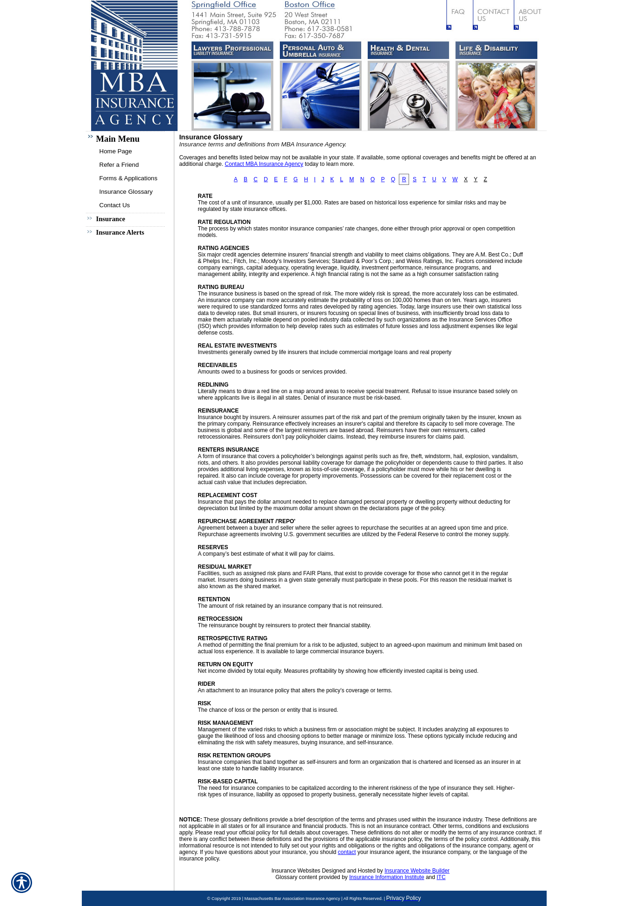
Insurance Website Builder (417, 870)
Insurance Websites (295, 870)
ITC (440, 877)
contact (347, 852)
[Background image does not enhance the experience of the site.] (128, 137)
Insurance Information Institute (386, 877)
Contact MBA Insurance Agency (264, 164)
